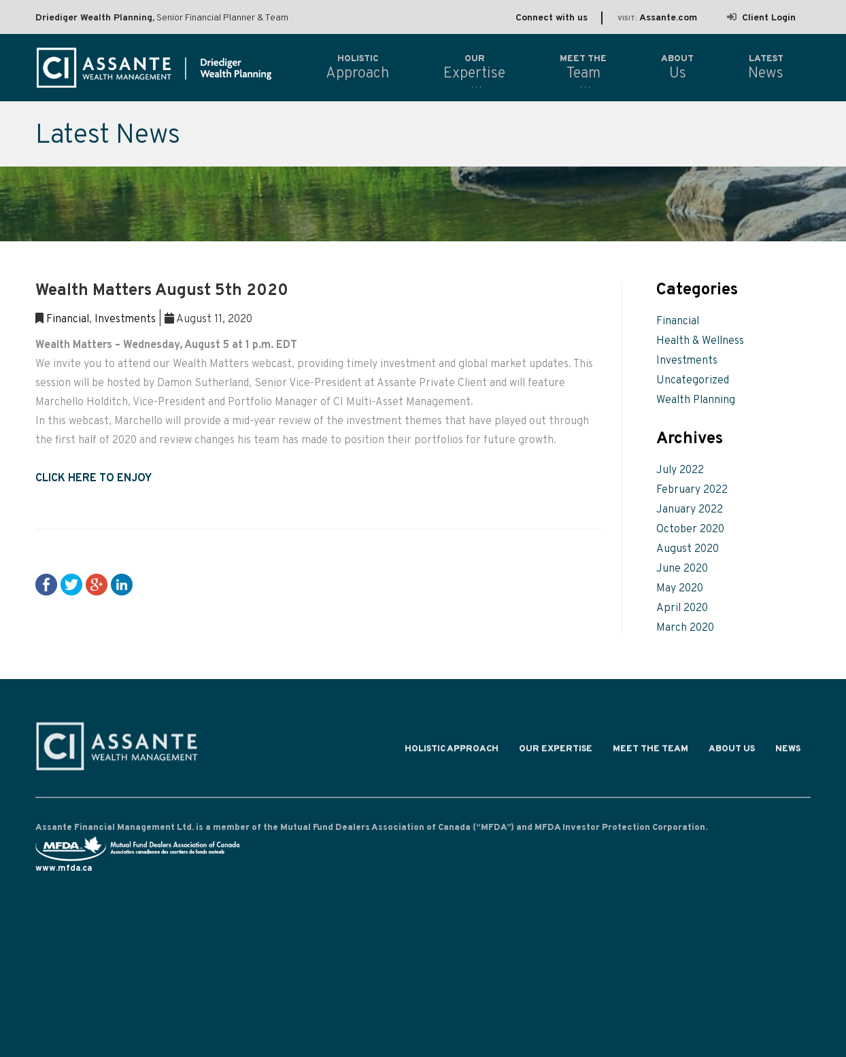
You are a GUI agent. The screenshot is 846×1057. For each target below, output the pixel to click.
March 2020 (685, 628)
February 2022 (692, 490)
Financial (67, 319)
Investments (125, 319)
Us (677, 67)
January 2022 (689, 510)
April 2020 (682, 608)
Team (583, 67)
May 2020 (679, 588)
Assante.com (657, 18)
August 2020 (687, 549)
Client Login (761, 18)
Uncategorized (692, 380)
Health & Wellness (700, 341)
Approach (357, 67)
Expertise (474, 67)
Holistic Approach (451, 751)
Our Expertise (555, 751)
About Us (732, 751)
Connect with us (551, 18)
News (787, 751)
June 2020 (682, 569)
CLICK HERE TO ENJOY (93, 478)
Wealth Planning (695, 400)
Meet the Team (650, 751)
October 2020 (690, 529)
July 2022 (680, 470)
